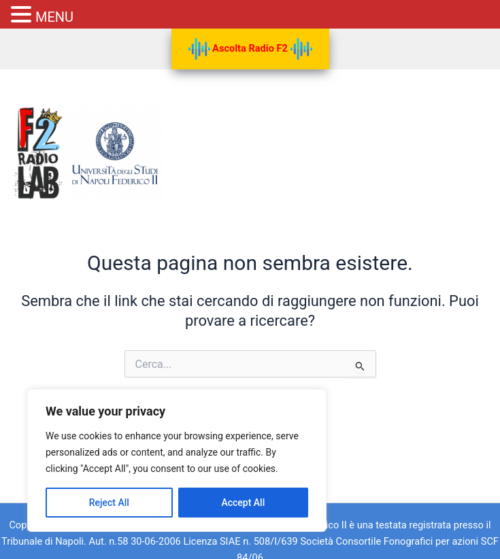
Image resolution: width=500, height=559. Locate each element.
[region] (177, 460)
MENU (54, 17)
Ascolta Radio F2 (250, 49)
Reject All (109, 502)
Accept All (243, 502)
